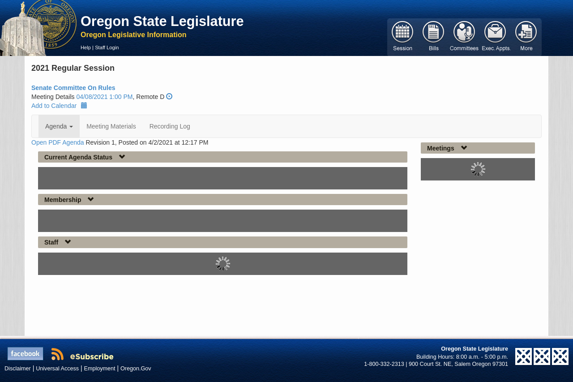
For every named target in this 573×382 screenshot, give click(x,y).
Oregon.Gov (135, 368)
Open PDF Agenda (57, 142)
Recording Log (170, 126)
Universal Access (57, 368)
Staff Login (107, 47)
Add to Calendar (59, 105)
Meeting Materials (111, 126)
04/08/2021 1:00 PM (104, 96)
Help (86, 47)
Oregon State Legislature (162, 21)
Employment (99, 368)
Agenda (59, 126)
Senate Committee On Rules (73, 87)
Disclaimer (17, 368)
